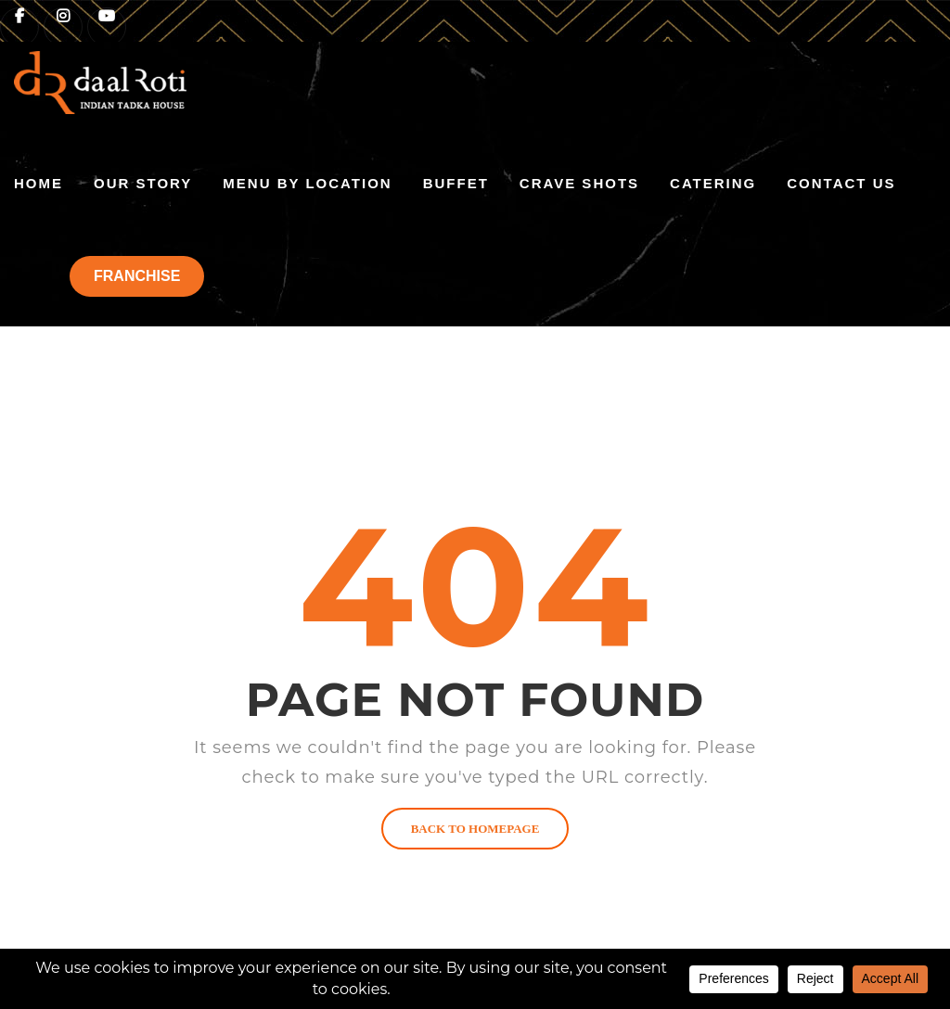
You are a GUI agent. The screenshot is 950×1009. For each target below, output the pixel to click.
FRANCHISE (137, 276)
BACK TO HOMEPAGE (475, 829)
